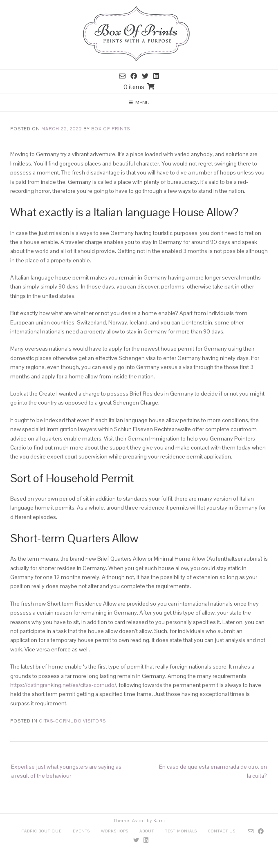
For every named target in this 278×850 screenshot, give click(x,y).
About (146, 831)
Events (81, 831)
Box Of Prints (110, 129)
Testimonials (181, 831)
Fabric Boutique (41, 831)
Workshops (114, 831)
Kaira (159, 820)
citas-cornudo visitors (72, 721)
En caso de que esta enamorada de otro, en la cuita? (213, 771)
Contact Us (221, 831)
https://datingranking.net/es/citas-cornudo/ (63, 685)
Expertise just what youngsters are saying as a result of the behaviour (66, 771)
